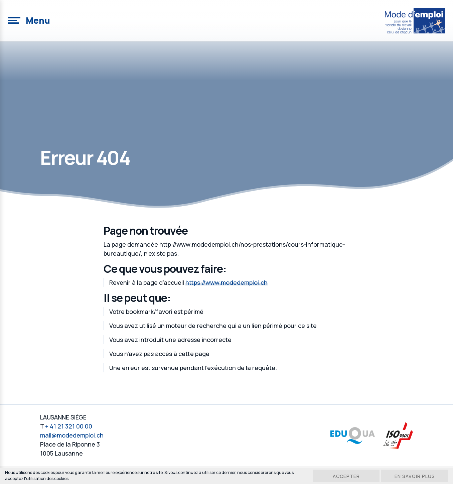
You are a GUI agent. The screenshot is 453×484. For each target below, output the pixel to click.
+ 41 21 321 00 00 (68, 426)
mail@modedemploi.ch (72, 435)
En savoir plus (415, 476)
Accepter (346, 476)
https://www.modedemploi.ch (226, 282)
